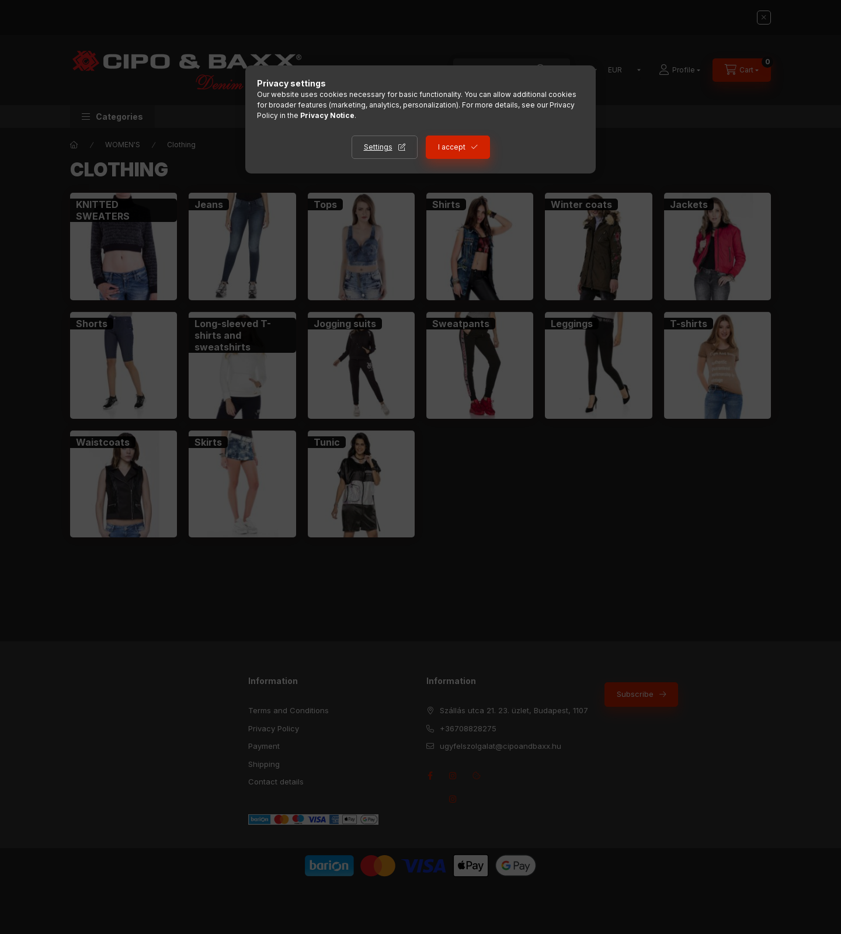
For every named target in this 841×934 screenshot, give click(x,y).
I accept (451, 147)
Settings (378, 147)
